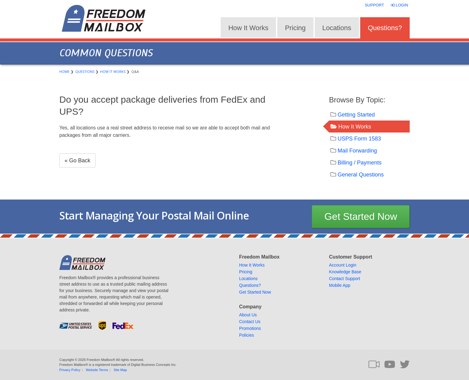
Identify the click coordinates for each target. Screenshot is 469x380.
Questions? (385, 28)
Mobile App (339, 285)
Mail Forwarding (357, 151)
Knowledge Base (345, 271)
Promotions (250, 328)
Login (400, 5)
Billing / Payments (360, 163)
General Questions (361, 175)
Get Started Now (360, 216)
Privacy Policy (69, 370)
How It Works (248, 28)
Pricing (295, 28)
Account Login (343, 265)
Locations (336, 28)
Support (374, 5)
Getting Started (356, 115)
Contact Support (344, 278)
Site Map (120, 370)
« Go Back (77, 160)
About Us (248, 314)
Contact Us (249, 321)
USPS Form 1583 (359, 139)
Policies (246, 335)
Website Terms (97, 370)
